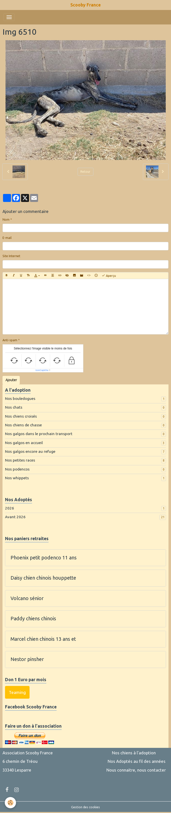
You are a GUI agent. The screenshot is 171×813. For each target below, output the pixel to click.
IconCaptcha (42, 370)
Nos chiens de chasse (23, 425)
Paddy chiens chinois (33, 618)
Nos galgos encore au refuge (30, 451)
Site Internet (11, 256)
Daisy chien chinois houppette (43, 578)
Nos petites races (20, 460)
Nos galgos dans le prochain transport (38, 434)
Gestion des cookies (85, 807)
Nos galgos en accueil (24, 443)
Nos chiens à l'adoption (134, 752)
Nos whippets (17, 478)
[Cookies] (10, 802)
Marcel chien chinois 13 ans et (43, 639)
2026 (9, 508)
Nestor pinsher (27, 659)
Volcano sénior (27, 598)
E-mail (7, 237)
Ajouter (11, 380)
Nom (6, 219)
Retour (85, 171)
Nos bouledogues (20, 398)
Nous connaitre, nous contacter (136, 770)
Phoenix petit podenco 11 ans (44, 557)
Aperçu (109, 275)
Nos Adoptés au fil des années (136, 761)
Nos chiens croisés (21, 416)
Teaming (17, 692)
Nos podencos (17, 469)
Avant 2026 (15, 517)
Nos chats (13, 407)
